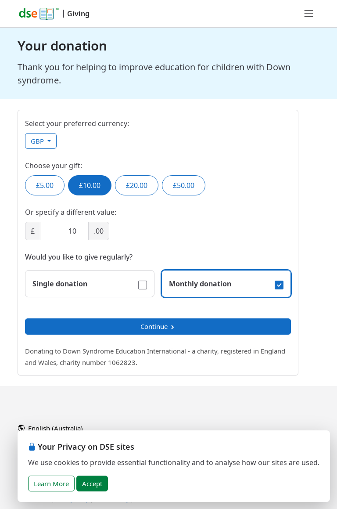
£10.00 (89, 185)
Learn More (51, 483)
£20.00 (136, 185)
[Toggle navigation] (309, 13)
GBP (38, 141)
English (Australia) (50, 428)
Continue (158, 326)
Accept (92, 483)
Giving (78, 13)
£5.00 (45, 185)
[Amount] (64, 231)
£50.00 (183, 185)
